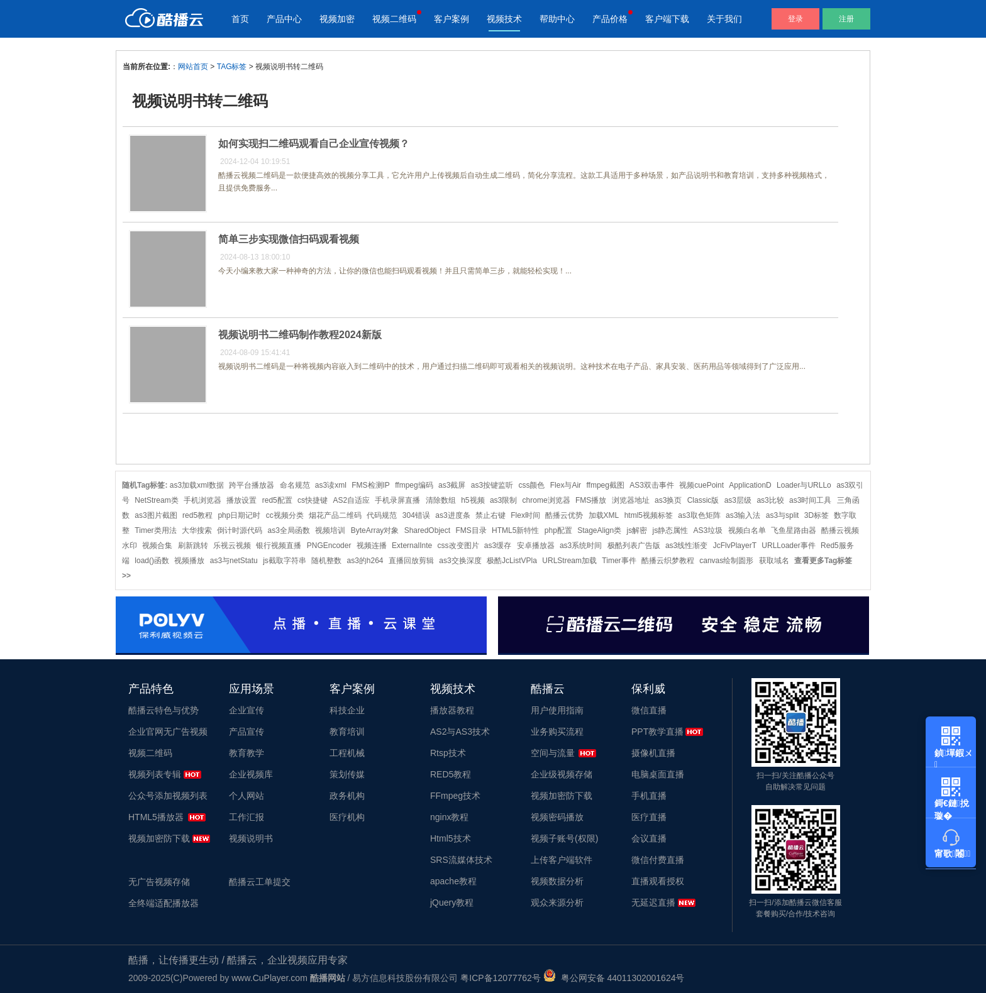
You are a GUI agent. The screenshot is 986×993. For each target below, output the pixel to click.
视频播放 (189, 560)
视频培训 (330, 530)
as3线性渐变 (686, 545)
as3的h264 (364, 560)
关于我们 (724, 19)
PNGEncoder (329, 545)
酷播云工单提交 (260, 882)
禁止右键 (490, 515)
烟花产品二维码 (335, 515)
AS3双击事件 (651, 485)
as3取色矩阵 (699, 515)
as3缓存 (497, 545)
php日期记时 (239, 515)
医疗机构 (347, 817)
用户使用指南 (557, 710)
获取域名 (774, 560)
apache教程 (453, 881)
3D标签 (816, 515)
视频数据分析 (557, 881)
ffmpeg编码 (414, 485)
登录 (795, 18)
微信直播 (649, 710)
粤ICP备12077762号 (500, 978)
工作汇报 (246, 817)
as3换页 (668, 500)
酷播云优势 (564, 515)
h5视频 (472, 500)
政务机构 (347, 796)
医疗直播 (649, 817)
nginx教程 (449, 817)
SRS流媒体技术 (461, 860)
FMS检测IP (371, 485)
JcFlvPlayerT (734, 545)
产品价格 (610, 19)
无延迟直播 (653, 902)
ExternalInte (412, 545)
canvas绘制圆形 (726, 560)
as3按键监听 (492, 485)
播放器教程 (452, 710)
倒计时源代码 (239, 530)
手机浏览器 (202, 500)
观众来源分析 (557, 902)
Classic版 (703, 500)
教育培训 (347, 732)
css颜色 (531, 485)
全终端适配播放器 (163, 903)
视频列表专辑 (154, 774)
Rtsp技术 (448, 753)
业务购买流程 (557, 732)
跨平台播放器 (251, 485)
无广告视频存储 (159, 882)
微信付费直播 (657, 860)
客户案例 (451, 19)
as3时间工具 (810, 500)
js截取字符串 (284, 560)
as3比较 (770, 500)
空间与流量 (553, 753)
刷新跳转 (193, 545)
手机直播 (649, 796)
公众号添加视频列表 (168, 796)
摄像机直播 (653, 753)
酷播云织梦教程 (667, 560)
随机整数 (326, 560)
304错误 (416, 515)
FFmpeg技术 (455, 796)
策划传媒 (347, 774)
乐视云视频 (232, 545)
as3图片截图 (156, 515)
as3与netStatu (234, 560)
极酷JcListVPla (512, 560)
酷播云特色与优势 (163, 710)
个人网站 (246, 796)
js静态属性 (671, 530)
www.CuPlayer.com (269, 978)
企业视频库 (251, 774)
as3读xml (330, 485)
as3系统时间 (581, 545)
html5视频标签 (648, 515)
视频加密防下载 (159, 838)
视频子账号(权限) (564, 838)
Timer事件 (619, 560)
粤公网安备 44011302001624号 (614, 978)
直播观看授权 (657, 881)
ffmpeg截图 (605, 485)
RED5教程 (450, 774)
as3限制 (503, 500)
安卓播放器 (536, 545)
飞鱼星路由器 (793, 530)
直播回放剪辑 (411, 560)
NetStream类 (156, 500)
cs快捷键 (312, 500)
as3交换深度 (460, 560)
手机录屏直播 (397, 500)
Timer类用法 (155, 530)
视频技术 (504, 19)
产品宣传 (246, 732)
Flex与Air (565, 485)
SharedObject (427, 530)
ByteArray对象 (375, 530)
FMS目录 (470, 530)
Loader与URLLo (804, 485)
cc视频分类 (285, 515)
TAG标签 (232, 66)
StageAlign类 (599, 530)
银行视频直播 (278, 545)
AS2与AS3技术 (460, 732)
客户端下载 (667, 19)
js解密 (637, 530)
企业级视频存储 (561, 774)
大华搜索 (197, 530)
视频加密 (337, 19)
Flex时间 (525, 515)
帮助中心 (557, 19)
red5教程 (197, 515)
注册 (846, 18)
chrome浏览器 (546, 500)
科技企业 (347, 710)
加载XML (604, 515)
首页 (240, 19)
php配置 (558, 530)
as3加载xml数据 (197, 485)
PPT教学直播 (657, 732)
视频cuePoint (701, 485)
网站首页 (193, 66)
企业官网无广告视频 (168, 732)
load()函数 (152, 560)
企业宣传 (246, 710)
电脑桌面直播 (657, 774)
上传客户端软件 (561, 860)
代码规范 (382, 515)
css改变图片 (458, 545)
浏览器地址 (631, 500)
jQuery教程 (452, 902)
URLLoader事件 (788, 545)
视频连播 (372, 545)
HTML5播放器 (156, 817)
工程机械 (347, 753)
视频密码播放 (557, 817)
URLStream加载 (569, 560)
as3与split (782, 515)
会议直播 (649, 838)
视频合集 (157, 545)
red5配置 (277, 500)
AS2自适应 (351, 500)
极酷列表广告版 (633, 545)
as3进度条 (452, 515)
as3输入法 (743, 515)
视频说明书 (251, 838)
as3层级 (737, 500)
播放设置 (241, 500)
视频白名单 (747, 530)
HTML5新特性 (515, 530)
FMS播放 (590, 500)
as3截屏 (451, 485)
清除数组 (441, 500)
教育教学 (246, 753)
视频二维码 (394, 19)
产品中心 (284, 19)
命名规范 (295, 485)
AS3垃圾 (708, 530)
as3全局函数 (289, 530)
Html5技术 (450, 838)
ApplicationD (750, 485)
